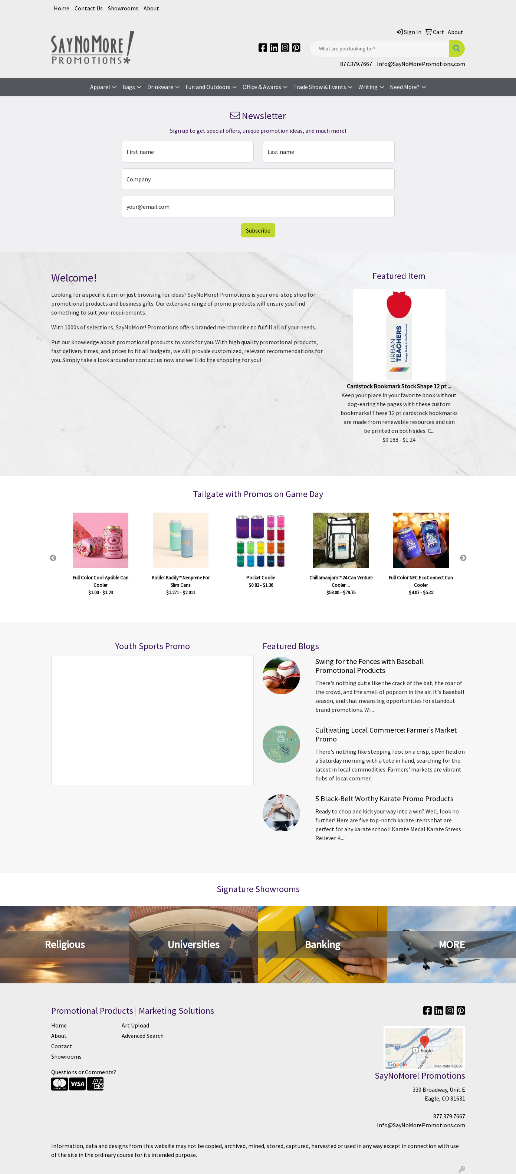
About (151, 8)
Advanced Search (143, 1035)
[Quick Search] (379, 48)
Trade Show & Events (319, 87)
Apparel (100, 87)
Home (61, 8)
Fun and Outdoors (207, 87)
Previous (53, 558)
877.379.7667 (356, 64)
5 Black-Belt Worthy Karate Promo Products (384, 798)
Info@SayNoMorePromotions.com (421, 64)
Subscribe (258, 230)
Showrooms (123, 8)
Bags (128, 87)
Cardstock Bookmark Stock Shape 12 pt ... (399, 386)
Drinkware (160, 87)
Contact (61, 1046)
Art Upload (135, 1025)
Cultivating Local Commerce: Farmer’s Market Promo (386, 734)
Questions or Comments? (83, 1072)
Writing (368, 87)
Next (463, 558)
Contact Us (89, 8)
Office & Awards (262, 87)
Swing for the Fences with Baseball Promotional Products (369, 666)
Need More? (405, 87)
